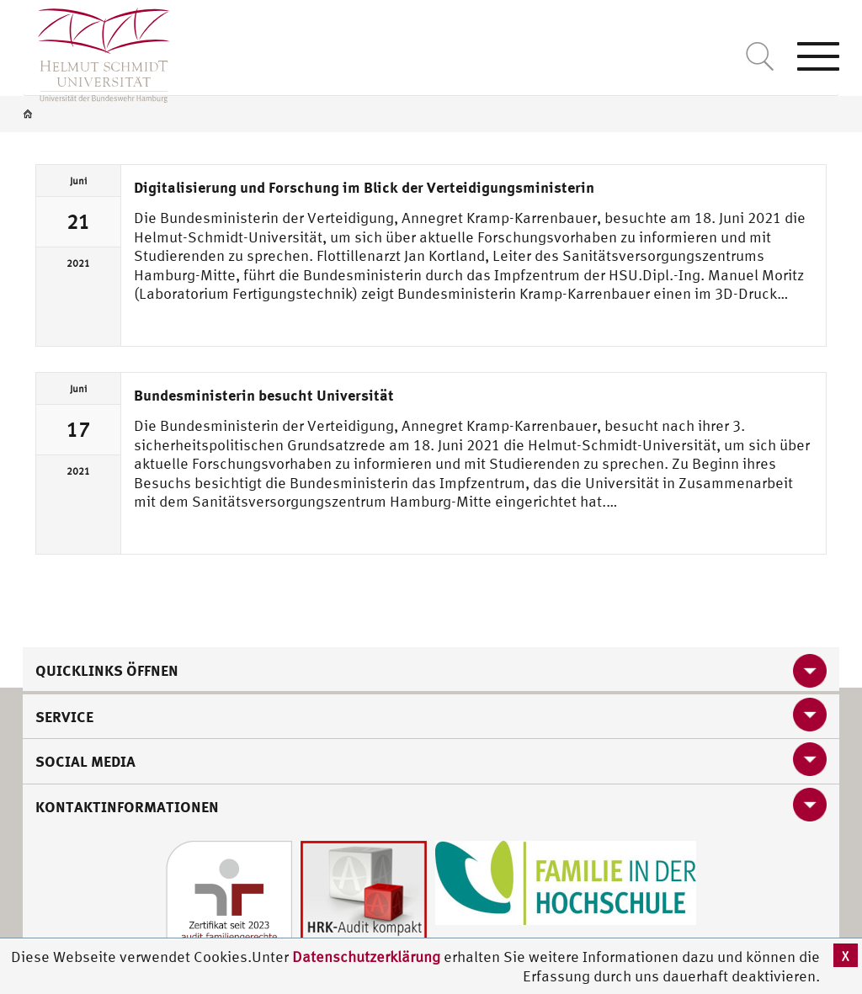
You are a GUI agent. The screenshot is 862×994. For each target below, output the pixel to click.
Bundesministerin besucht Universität (264, 394)
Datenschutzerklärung (366, 956)
